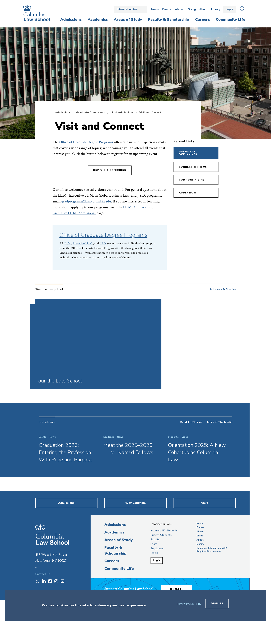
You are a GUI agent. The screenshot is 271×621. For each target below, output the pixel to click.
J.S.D (103, 243)
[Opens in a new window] (37, 582)
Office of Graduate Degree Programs (86, 142)
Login (229, 9)
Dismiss (217, 603)
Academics (114, 532)
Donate (177, 589)
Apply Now (188, 192)
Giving (192, 9)
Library (215, 9)
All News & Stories (223, 289)
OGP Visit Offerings (109, 170)
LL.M (67, 243)
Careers (111, 561)
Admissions (63, 112)
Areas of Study (118, 539)
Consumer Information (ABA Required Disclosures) (212, 550)
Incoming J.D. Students (164, 530)
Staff (154, 544)
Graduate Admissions (90, 112)
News (155, 9)
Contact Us (42, 574)
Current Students (161, 535)
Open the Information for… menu (130, 9)
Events (166, 9)
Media (154, 553)
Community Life (191, 179)
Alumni (179, 9)
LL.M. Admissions (122, 112)
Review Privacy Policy (189, 603)
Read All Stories (191, 422)
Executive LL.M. (83, 243)
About (203, 9)
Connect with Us (193, 166)
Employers (157, 548)
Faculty (155, 539)
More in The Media (219, 422)
